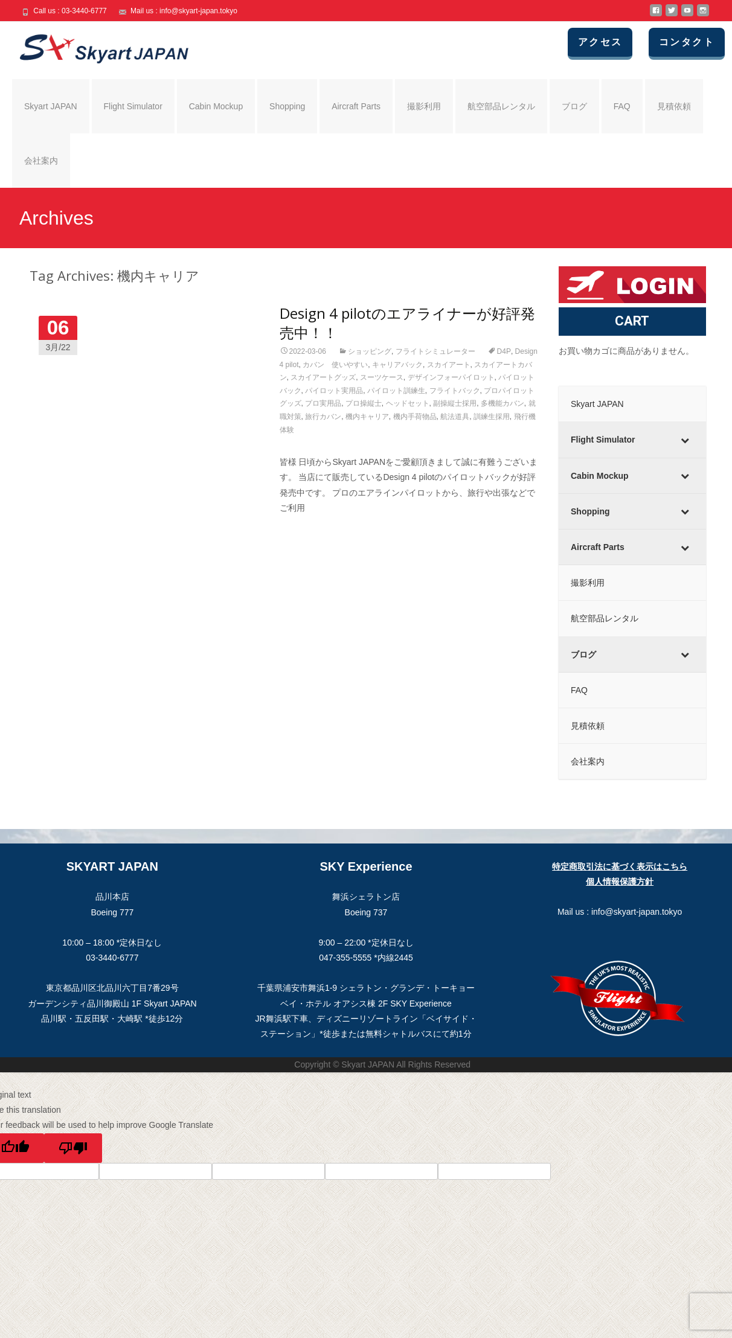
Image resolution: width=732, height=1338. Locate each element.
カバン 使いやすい (335, 364)
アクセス (602, 42)
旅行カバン (323, 416)
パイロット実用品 (334, 390)
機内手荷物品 (415, 416)
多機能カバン (502, 403)
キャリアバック (397, 364)
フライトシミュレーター (435, 351)
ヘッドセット (407, 403)
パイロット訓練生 (396, 390)
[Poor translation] (73, 1148)
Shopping (287, 106)
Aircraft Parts (356, 106)
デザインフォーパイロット (451, 377)
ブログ (574, 106)
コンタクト (688, 42)
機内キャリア (367, 416)
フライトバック (454, 390)
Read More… (306, 530)
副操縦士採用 (455, 403)
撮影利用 (424, 106)
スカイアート (448, 364)
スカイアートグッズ (323, 377)
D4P (504, 351)
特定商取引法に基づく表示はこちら (619, 866)
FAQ (622, 106)
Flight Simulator (133, 106)
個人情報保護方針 (619, 881)
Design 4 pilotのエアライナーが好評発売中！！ (407, 322)
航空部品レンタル (501, 106)
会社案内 (41, 160)
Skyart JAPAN (50, 106)
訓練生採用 (492, 416)
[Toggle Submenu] (685, 439)
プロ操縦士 (363, 403)
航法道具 (454, 416)
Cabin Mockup (216, 106)
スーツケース (381, 377)
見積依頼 (674, 106)
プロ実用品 (323, 403)
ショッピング (369, 351)
